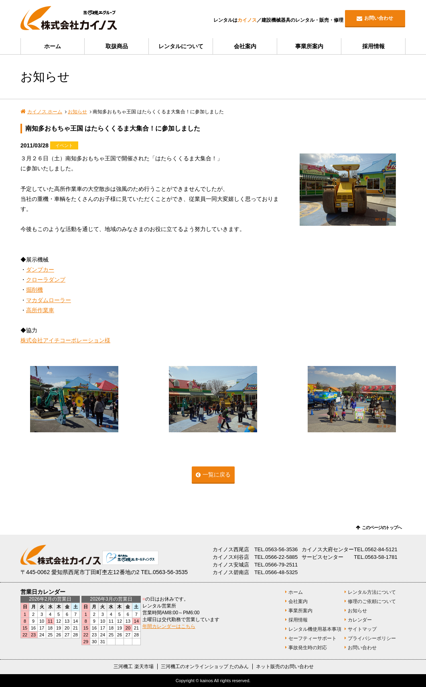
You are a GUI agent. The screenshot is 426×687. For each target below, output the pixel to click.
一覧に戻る (217, 474)
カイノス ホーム (44, 112)
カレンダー (360, 620)
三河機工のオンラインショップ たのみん (205, 666)
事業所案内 (309, 46)
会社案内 (245, 46)
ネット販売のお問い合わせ (285, 666)
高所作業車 (40, 310)
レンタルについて (180, 46)
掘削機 (34, 289)
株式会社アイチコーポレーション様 (65, 340)
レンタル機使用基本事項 (314, 629)
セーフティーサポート (312, 638)
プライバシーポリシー (372, 638)
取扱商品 (116, 46)
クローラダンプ (45, 279)
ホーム (52, 46)
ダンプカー (40, 269)
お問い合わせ (378, 18)
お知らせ (77, 112)
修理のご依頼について (372, 601)
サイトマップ (362, 629)
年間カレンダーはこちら (168, 626)
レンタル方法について (372, 592)
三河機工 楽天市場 (133, 666)
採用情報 (373, 46)
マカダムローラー (48, 300)
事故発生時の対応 (307, 647)
